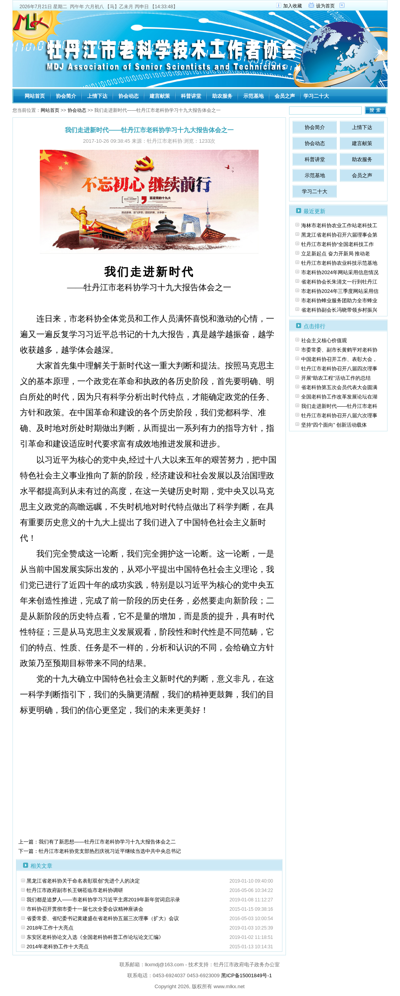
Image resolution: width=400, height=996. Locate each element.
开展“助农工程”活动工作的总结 (336, 378)
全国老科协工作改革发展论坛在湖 (339, 397)
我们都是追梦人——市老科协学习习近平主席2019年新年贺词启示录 (103, 900)
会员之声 (285, 96)
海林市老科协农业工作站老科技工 (339, 225)
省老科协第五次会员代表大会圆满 (339, 387)
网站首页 (35, 96)
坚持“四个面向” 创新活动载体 (334, 425)
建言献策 (160, 96)
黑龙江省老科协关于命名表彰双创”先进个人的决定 (83, 881)
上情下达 (97, 96)
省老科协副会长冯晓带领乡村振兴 (339, 310)
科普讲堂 (191, 96)
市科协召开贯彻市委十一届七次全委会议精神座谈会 (85, 909)
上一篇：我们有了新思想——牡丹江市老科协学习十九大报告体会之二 (97, 842)
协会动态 (128, 96)
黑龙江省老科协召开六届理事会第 (339, 235)
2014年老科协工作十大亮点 (58, 946)
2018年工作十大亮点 (50, 928)
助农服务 (222, 96)
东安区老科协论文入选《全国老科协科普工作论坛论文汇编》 (95, 937)
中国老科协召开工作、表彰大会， (339, 359)
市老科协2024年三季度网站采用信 (340, 291)
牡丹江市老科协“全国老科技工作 (337, 244)
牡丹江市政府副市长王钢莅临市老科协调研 (75, 890)
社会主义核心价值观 (324, 340)
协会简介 (66, 96)
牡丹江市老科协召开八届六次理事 (339, 415)
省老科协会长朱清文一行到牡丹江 (339, 282)
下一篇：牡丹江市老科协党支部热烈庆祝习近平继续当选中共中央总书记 (99, 851)
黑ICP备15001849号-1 (246, 975)
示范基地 (253, 96)
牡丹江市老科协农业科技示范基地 (339, 263)
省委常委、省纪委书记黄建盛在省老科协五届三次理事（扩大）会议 (103, 918)
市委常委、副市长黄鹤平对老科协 (339, 350)
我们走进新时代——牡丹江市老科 (339, 406)
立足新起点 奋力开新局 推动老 (335, 254)
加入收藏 (292, 6)
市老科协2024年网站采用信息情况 (340, 272)
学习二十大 (316, 96)
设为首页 (325, 6)
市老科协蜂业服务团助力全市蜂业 (339, 300)
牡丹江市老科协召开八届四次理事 (339, 368)
